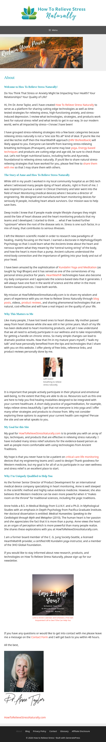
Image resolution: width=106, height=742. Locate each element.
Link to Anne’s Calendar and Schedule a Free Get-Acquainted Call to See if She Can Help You (53, 619)
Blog (27, 731)
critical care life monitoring (82, 457)
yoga (74, 148)
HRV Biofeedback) (80, 140)
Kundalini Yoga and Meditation (78, 267)
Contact (53, 731)
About (19, 731)
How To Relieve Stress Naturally (74, 105)
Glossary (64, 731)
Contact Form (39, 637)
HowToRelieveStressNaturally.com (39, 433)
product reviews (31, 302)
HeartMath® (54, 275)
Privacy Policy (39, 731)
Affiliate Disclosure (81, 731)
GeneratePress (73, 737)
